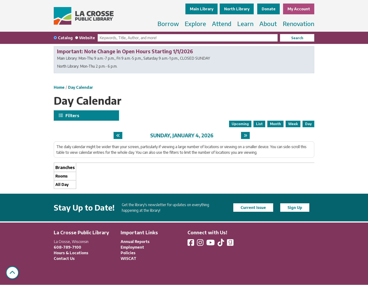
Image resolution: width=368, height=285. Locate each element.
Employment (132, 247)
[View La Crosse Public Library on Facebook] (191, 244)
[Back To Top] (12, 272)
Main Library (201, 9)
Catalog (65, 37)
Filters (72, 115)
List (259, 124)
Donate (269, 9)
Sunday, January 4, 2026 (181, 135)
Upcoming (240, 124)
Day (308, 124)
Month (275, 124)
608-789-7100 (67, 247)
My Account (299, 9)
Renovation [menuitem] (298, 23)
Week (293, 124)
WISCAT (128, 258)
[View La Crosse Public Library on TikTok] (221, 244)
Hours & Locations (71, 252)
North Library (236, 9)
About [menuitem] (268, 23)
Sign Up (295, 207)
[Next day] (245, 135)
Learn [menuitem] (245, 23)
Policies (128, 252)
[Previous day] (118, 135)
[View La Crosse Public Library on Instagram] (200, 244)
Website (87, 37)
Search (297, 38)
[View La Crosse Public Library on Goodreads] (230, 244)
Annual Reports (135, 241)
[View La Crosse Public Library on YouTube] (211, 244)
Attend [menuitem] (221, 23)
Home (59, 87)
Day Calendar (80, 87)
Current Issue (253, 207)
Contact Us (64, 258)
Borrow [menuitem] (168, 23)
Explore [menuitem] (195, 23)
